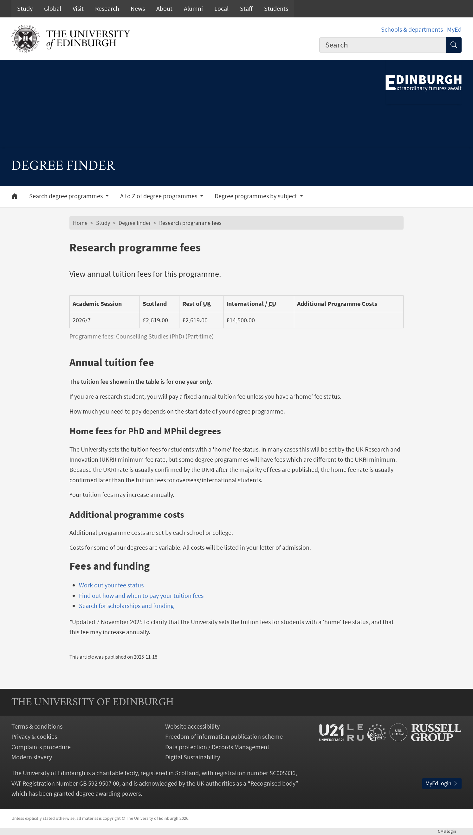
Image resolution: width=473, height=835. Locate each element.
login (450, 831)
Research (107, 8)
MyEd (454, 29)
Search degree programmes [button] (66, 196)
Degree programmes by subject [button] (256, 196)
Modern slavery (31, 757)
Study (25, 8)
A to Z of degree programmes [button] (159, 196)
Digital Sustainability (192, 757)
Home (80, 222)
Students (276, 8)
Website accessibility (192, 726)
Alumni (193, 8)
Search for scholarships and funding (126, 606)
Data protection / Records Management (217, 747)
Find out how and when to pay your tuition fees (141, 595)
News (138, 8)
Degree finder (135, 222)
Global (52, 8)
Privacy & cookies (34, 736)
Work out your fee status (111, 585)
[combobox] (382, 45)
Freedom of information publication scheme (224, 736)
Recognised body (272, 783)
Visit (78, 8)
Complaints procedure (41, 747)
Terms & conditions (36, 726)
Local (221, 8)
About (164, 8)
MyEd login (441, 783)
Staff (246, 8)
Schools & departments (412, 29)
